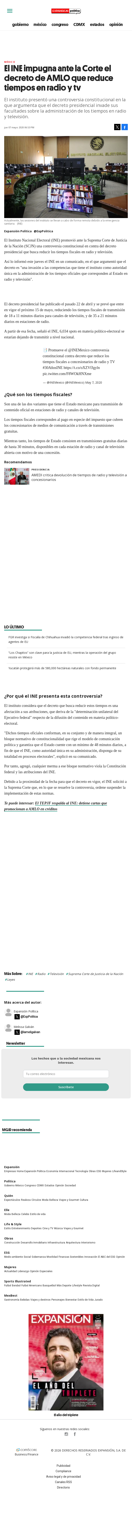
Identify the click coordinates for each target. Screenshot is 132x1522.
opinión (116, 24)
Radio (41, 974)
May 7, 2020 (93, 382)
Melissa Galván (24, 1027)
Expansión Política (26, 1011)
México (9, 61)
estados (97, 24)
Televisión (57, 974)
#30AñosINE (53, 368)
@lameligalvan (30, 1032)
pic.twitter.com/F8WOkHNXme (67, 374)
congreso (60, 24)
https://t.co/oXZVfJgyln (82, 368)
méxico (40, 24)
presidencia (40, 469)
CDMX (79, 24)
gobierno (20, 24)
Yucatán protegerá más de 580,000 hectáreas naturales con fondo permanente (62, 668)
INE (30, 974)
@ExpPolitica (43, 231)
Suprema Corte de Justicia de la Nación (95, 974)
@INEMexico (79, 350)
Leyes (11, 979)
